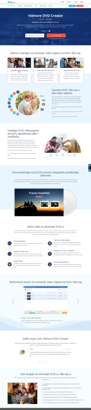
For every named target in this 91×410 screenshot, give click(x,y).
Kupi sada (80, 5)
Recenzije (51, 5)
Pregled (19, 5)
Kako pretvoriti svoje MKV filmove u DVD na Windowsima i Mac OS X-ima (59, 394)
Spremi (62, 1)
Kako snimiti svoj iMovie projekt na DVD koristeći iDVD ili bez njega (58, 392)
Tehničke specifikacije (28, 5)
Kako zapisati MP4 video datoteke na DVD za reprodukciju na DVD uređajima (60, 397)
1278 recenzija (49, 19)
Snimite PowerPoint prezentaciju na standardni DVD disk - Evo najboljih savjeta (60, 402)
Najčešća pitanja (43, 5)
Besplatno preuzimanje (35, 35)
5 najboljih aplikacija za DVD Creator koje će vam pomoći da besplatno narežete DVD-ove (63, 400)
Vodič (36, 5)
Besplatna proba (72, 6)
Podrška (81, 1)
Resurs (75, 1)
